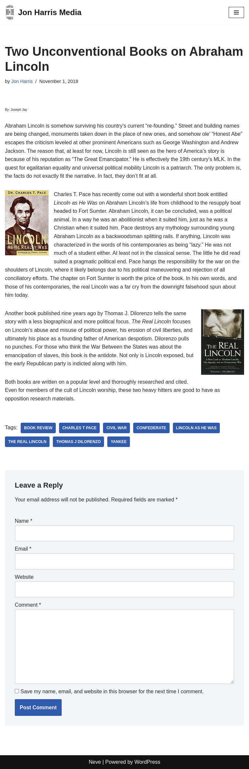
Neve (95, 762)
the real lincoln (27, 441)
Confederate (151, 428)
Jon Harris (22, 81)
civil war (116, 428)
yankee (119, 441)
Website (24, 577)
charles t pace (79, 428)
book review (38, 428)
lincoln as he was (196, 428)
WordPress (147, 762)
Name (23, 521)
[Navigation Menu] (236, 12)
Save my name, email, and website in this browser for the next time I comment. (111, 691)
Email (23, 549)
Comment (28, 605)
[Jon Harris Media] (43, 12)
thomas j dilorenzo (78, 441)
